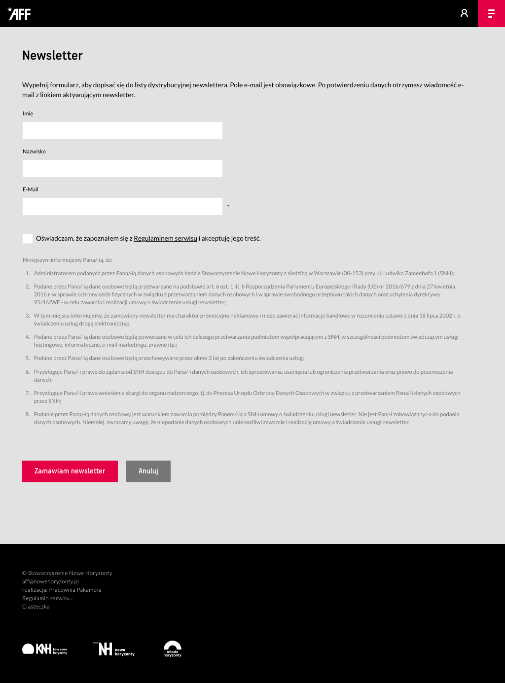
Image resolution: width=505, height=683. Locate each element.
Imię (28, 113)
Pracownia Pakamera (75, 590)
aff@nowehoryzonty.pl (50, 581)
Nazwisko (34, 151)
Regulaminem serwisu (165, 238)
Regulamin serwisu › (47, 598)
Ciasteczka (36, 607)
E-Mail (30, 189)
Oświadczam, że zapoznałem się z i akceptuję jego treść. (148, 238)
